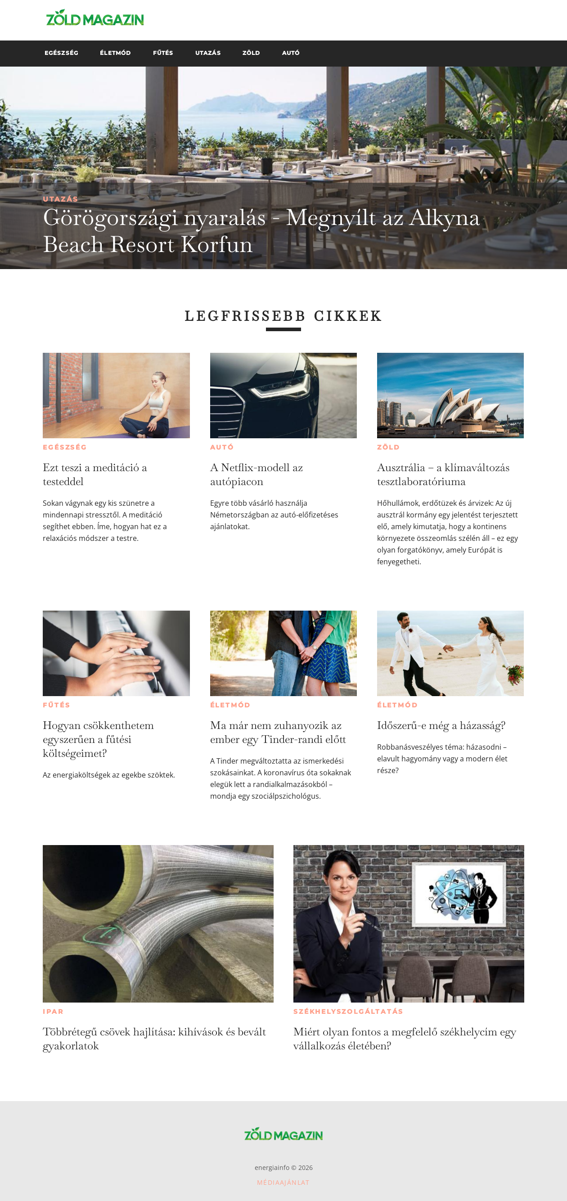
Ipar (53, 1012)
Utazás (61, 199)
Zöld (388, 447)
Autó (222, 447)
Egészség (65, 447)
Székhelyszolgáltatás (348, 1012)
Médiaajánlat (283, 1182)
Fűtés (56, 705)
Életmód (231, 705)
